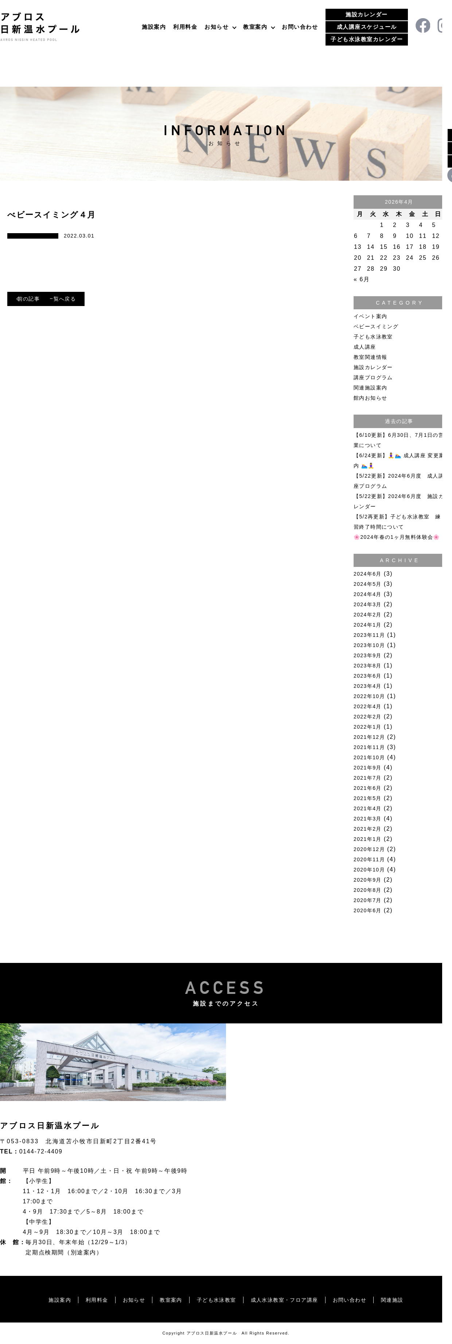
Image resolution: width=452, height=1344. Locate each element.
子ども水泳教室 (373, 337)
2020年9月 (368, 880)
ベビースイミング (376, 326)
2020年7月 (368, 900)
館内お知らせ (370, 398)
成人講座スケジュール (367, 27)
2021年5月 (368, 798)
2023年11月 (369, 635)
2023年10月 (369, 645)
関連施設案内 (370, 388)
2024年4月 (368, 594)
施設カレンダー (367, 14)
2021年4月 (368, 808)
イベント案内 (370, 316)
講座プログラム (373, 377)
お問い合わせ (300, 27)
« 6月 (362, 279)
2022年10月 (369, 696)
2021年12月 (369, 737)
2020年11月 (369, 859)
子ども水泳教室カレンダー (367, 39)
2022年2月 (368, 717)
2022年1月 (368, 727)
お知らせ (216, 27)
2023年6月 (368, 676)
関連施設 (408, 1300)
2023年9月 (368, 655)
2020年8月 (368, 890)
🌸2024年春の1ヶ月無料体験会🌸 (397, 537)
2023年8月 (368, 666)
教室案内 (255, 27)
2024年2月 (368, 615)
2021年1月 (368, 839)
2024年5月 (368, 584)
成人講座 (365, 347)
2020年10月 (369, 870)
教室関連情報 (370, 357)
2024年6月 (368, 574)
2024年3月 (368, 604)
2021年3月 (368, 819)
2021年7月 (368, 778)
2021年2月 (368, 829)
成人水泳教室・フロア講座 (289, 1300)
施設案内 (154, 27)
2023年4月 (368, 686)
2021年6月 (368, 788)
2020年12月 (369, 849)
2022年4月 (368, 706)
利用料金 (185, 27)
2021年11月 (369, 747)
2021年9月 (368, 768)
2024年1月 (368, 625)
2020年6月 (368, 910)
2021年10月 (369, 757)
